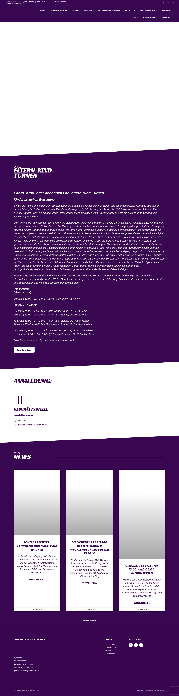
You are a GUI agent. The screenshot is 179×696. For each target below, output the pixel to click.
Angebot (88, 10)
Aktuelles (130, 10)
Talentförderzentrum (109, 10)
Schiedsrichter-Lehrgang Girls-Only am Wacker (37, 546)
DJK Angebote (150, 17)
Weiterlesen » (37, 579)
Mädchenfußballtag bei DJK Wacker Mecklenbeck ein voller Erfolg (89, 547)
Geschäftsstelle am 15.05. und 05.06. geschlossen (141, 569)
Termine (166, 10)
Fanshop (166, 17)
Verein (76, 10)
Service (134, 17)
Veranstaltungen (148, 10)
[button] (24, 350)
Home (43, 10)
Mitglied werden (59, 10)
